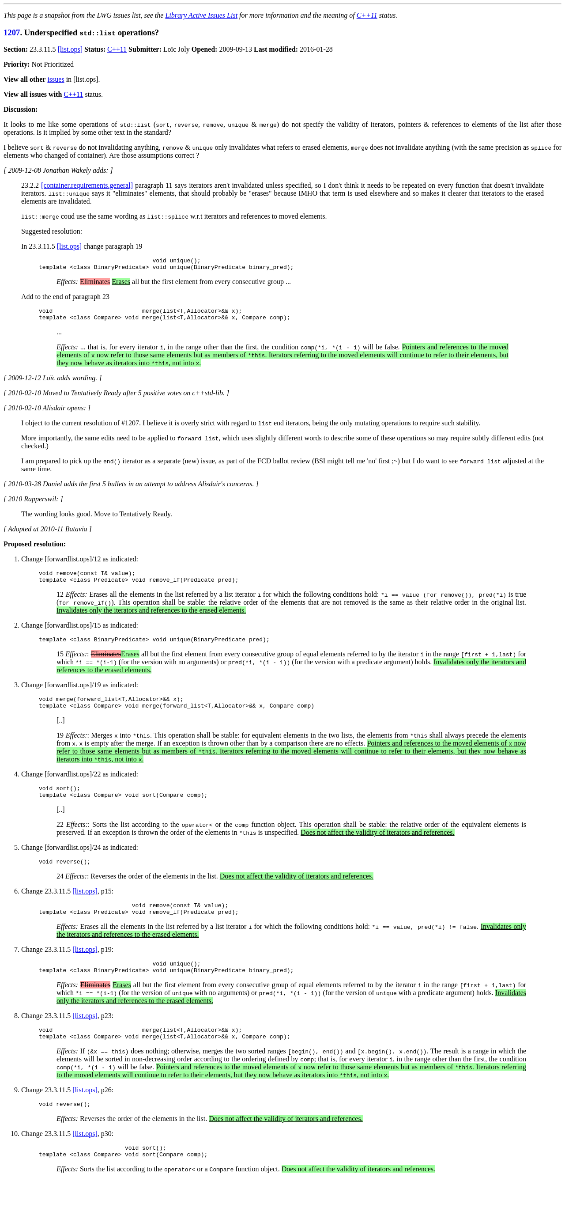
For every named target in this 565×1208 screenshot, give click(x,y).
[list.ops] (70, 49)
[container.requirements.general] (87, 185)
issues (55, 79)
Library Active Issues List (201, 15)
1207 (12, 32)
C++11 (367, 15)
